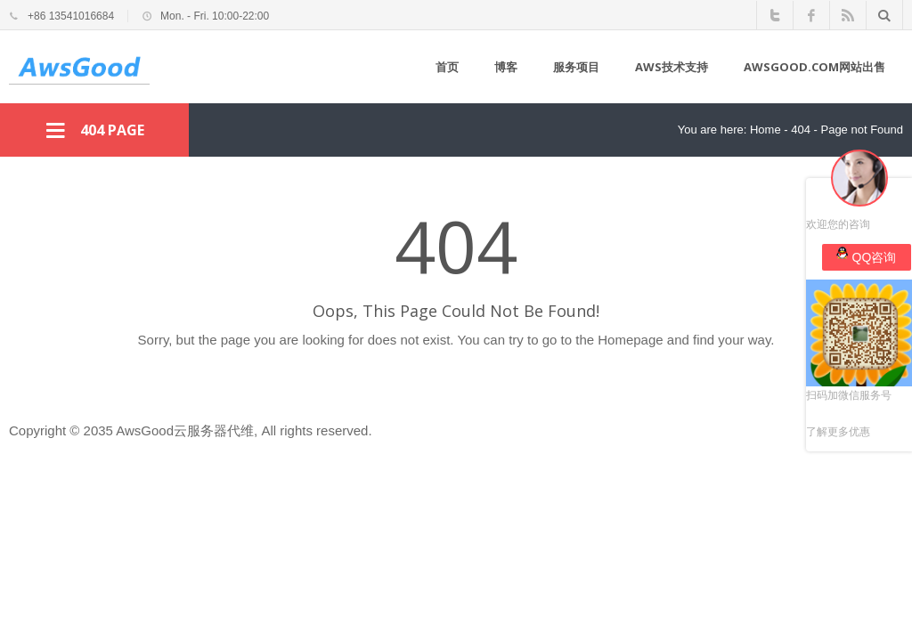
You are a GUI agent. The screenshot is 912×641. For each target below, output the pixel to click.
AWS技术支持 (671, 67)
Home (765, 129)
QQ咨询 (866, 255)
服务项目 (576, 67)
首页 (447, 67)
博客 (505, 67)
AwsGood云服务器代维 (185, 430)
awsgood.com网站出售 (814, 67)
